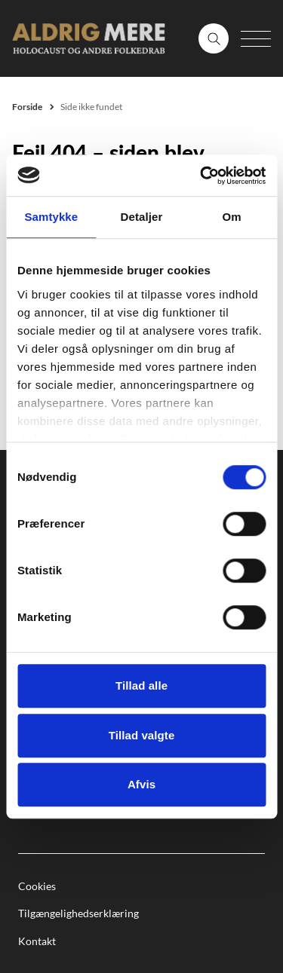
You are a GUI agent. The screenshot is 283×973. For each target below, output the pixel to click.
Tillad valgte (142, 735)
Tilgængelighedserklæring (78, 913)
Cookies (37, 886)
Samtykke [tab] (51, 216)
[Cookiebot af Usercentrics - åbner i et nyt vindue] (201, 175)
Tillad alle (141, 685)
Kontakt (37, 941)
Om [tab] (232, 216)
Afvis (141, 784)
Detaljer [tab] (142, 216)
